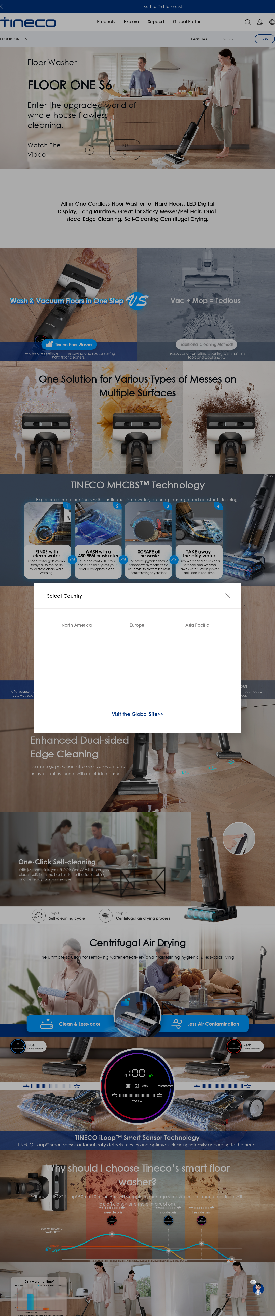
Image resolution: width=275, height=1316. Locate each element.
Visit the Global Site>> (137, 714)
